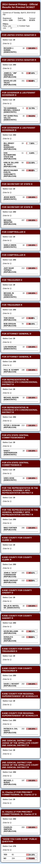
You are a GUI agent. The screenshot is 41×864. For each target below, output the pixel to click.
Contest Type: (24, 26)
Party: (5, 26)
